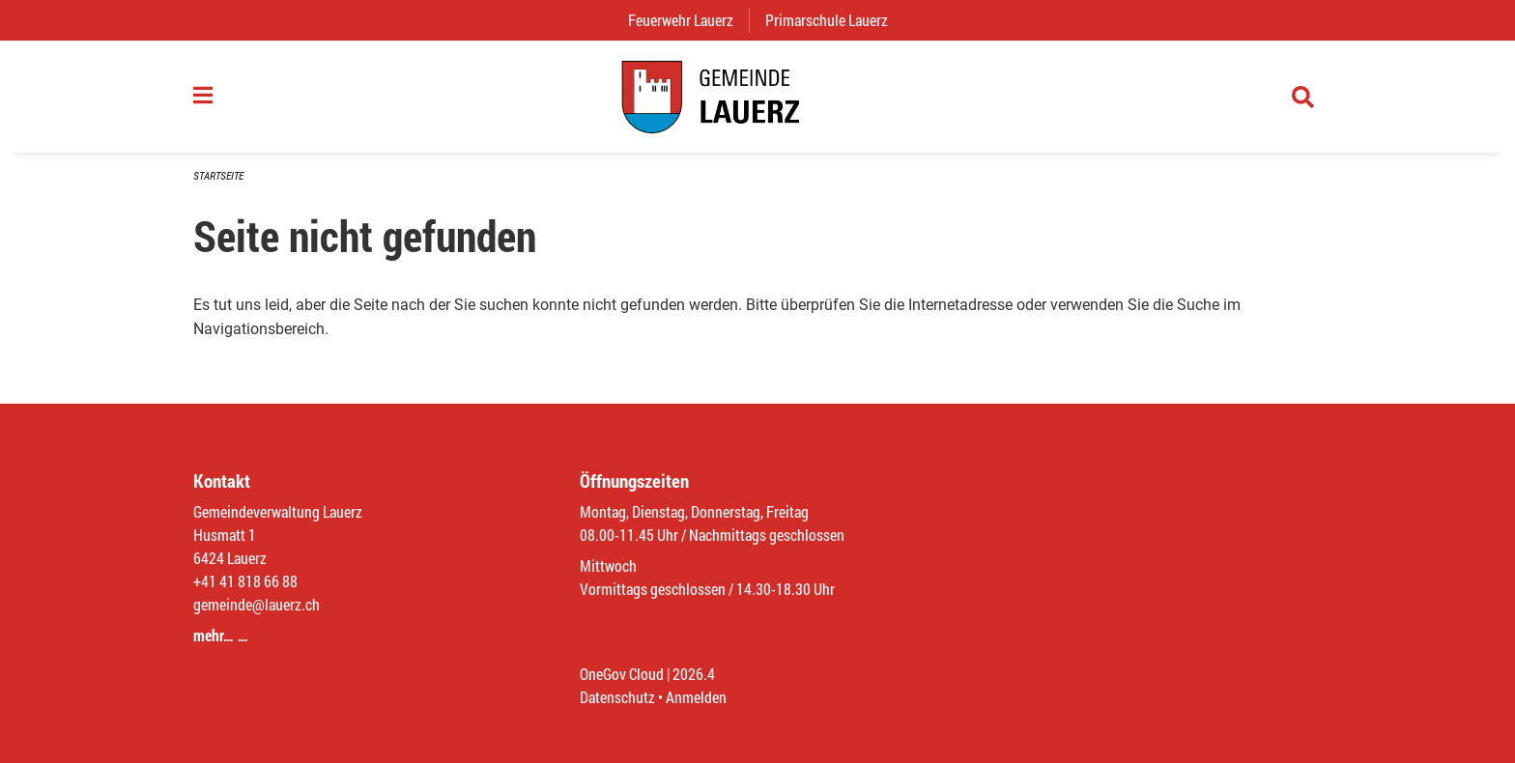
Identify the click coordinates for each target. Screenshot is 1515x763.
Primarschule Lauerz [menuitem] (834, 20)
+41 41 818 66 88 (245, 581)
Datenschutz (617, 697)
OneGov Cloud (622, 674)
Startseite (218, 175)
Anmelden (696, 697)
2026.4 (693, 674)
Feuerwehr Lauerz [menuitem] (688, 20)
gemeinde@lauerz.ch (256, 604)
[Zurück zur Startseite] (757, 96)
